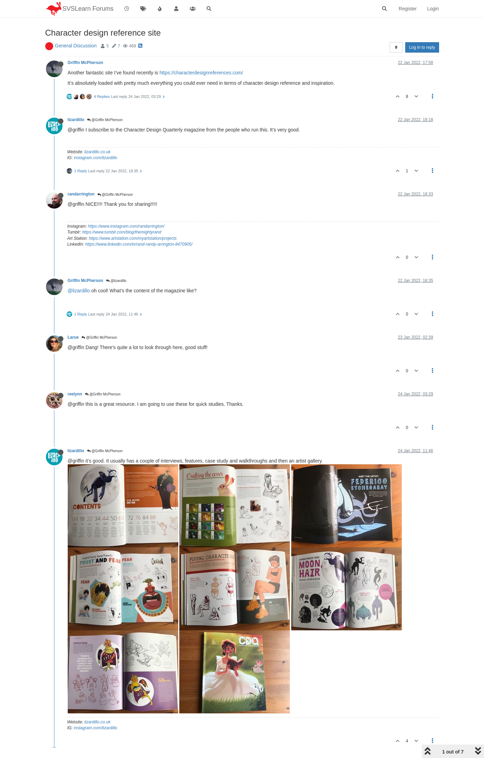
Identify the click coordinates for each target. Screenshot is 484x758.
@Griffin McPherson (105, 120)
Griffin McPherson (85, 62)
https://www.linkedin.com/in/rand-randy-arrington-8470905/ (139, 244)
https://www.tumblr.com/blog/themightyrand (121, 232)
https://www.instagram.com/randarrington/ (126, 226)
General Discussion (76, 45)
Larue (73, 337)
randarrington (81, 194)
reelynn (75, 394)
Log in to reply (422, 47)
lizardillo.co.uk (97, 151)
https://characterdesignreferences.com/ (201, 72)
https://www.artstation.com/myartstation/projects (133, 238)
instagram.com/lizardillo (95, 157)
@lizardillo (116, 281)
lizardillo (76, 119)
